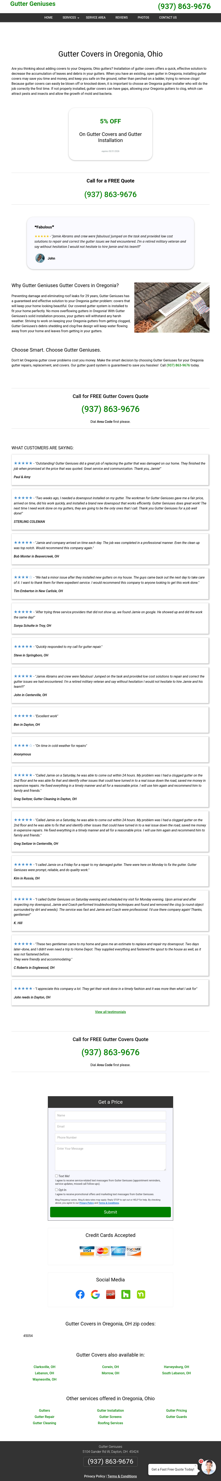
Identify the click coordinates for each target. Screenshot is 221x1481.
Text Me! (64, 1156)
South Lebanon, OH (176, 1353)
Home (48, 17)
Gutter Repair (45, 1397)
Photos (143, 17)
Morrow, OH (110, 1353)
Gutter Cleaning (44, 1403)
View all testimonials (110, 992)
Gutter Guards (176, 1397)
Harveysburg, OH (176, 1347)
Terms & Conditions (109, 1183)
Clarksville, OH (44, 1347)
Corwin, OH (110, 1347)
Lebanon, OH (44, 1353)
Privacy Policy (86, 1183)
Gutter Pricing (176, 1390)
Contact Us (168, 17)
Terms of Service (141, 1472)
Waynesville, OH (45, 1359)
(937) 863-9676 (184, 6)
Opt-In (62, 1170)
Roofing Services (110, 1403)
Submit (110, 1192)
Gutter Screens (110, 1397)
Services (71, 19)
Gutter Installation (110, 1390)
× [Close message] (195, 1465)
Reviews (122, 17)
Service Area (95, 17)
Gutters (44, 1390)
